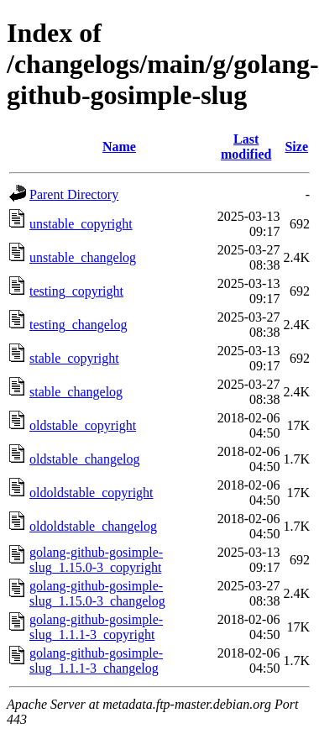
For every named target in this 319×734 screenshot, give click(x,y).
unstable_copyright (81, 224)
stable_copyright (74, 358)
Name (119, 146)
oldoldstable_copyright (91, 492)
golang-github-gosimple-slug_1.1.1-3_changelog (96, 660)
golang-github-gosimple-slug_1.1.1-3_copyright (96, 627)
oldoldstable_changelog (93, 526)
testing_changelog (78, 324)
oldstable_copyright (82, 425)
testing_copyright (76, 291)
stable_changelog (76, 392)
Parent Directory (73, 194)
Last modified (246, 146)
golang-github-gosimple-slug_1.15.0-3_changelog (97, 593)
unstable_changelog (82, 257)
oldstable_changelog (84, 459)
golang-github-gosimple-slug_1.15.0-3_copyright (96, 559)
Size (296, 146)
